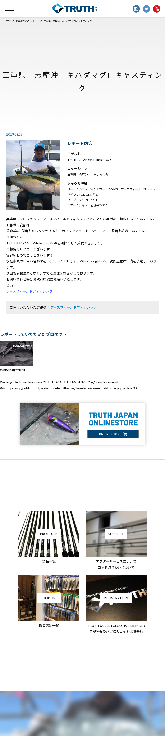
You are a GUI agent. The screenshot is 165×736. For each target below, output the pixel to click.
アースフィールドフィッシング (29, 291)
